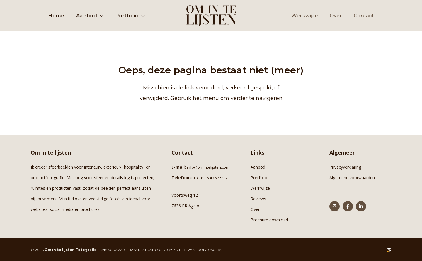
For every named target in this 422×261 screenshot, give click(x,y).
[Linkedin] (361, 206)
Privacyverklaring (345, 167)
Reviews (258, 198)
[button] (100, 15)
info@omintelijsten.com (209, 167)
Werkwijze (260, 188)
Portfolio (259, 177)
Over (255, 209)
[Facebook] (348, 206)
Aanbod (258, 167)
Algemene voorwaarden (352, 177)
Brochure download (269, 220)
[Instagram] (334, 206)
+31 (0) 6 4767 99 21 (212, 177)
